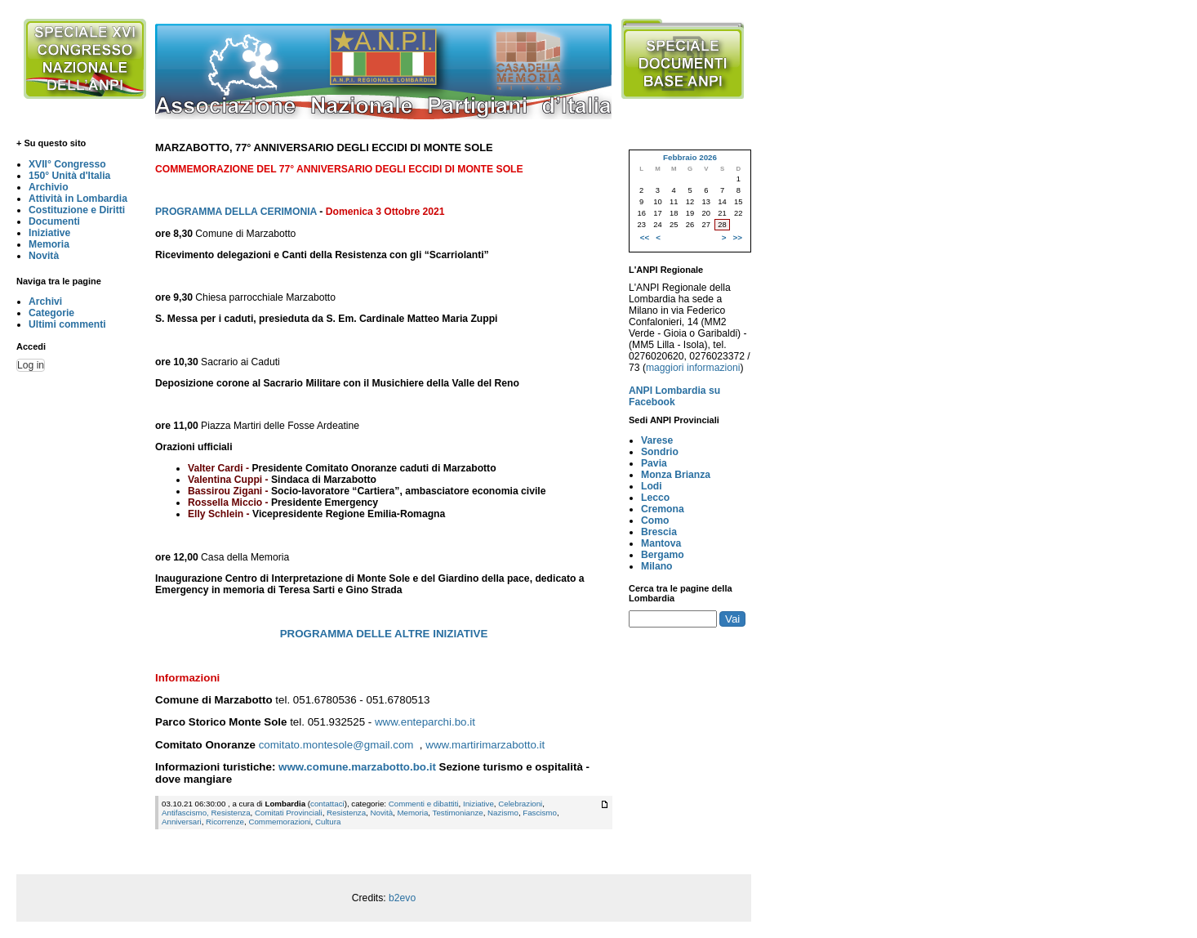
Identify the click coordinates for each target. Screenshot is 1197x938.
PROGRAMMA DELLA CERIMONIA (236, 211)
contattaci (327, 803)
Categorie (51, 313)
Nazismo (502, 812)
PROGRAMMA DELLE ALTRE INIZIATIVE (384, 634)
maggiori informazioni (693, 367)
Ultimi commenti (67, 324)
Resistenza (346, 812)
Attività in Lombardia (78, 198)
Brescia (659, 532)
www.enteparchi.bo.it (425, 722)
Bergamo (662, 555)
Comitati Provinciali (289, 812)
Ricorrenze (225, 821)
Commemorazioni (279, 821)
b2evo (402, 898)
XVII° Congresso (67, 164)
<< (644, 237)
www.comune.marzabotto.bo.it (357, 767)
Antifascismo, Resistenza (206, 812)
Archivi (45, 301)
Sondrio (660, 452)
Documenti (54, 221)
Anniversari (182, 821)
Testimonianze (458, 812)
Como (655, 520)
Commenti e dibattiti (424, 803)
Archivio (49, 187)
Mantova (661, 543)
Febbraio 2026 (690, 157)
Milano (657, 566)
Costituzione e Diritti (77, 210)
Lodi (651, 486)
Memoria (49, 244)
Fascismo (540, 812)
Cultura (327, 821)
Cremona (662, 509)
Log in (30, 365)
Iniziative (49, 233)
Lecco (655, 497)
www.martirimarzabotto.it (485, 745)
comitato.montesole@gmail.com (336, 745)
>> (737, 237)
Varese (657, 440)
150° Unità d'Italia (69, 175)
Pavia (654, 463)
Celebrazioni (520, 803)
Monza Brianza (675, 474)
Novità (44, 255)
